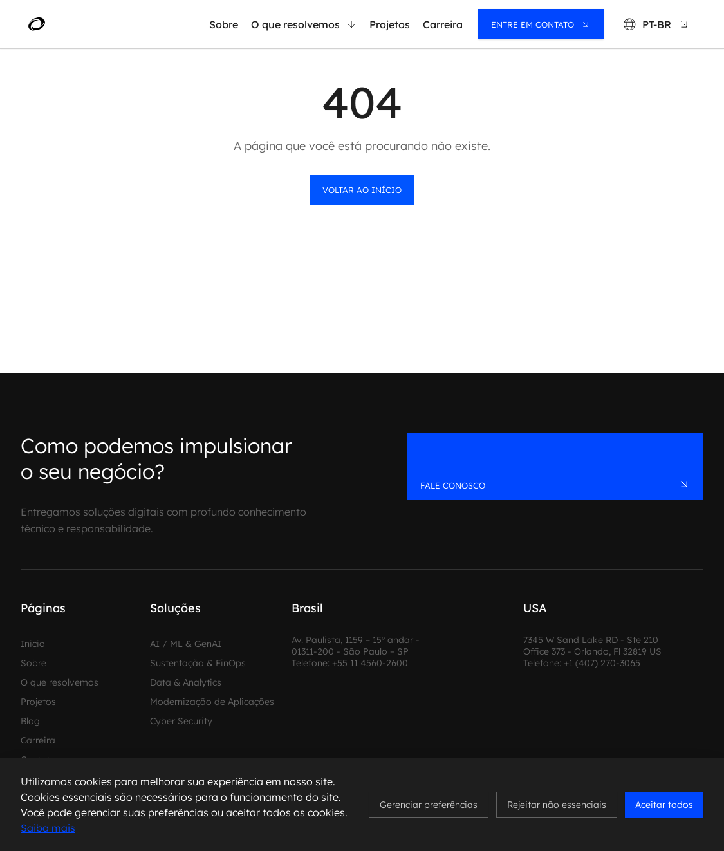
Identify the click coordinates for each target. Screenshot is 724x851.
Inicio (33, 644)
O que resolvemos (304, 24)
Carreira (443, 24)
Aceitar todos (664, 804)
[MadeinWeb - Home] (88, 24)
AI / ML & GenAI (185, 644)
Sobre (223, 24)
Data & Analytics (185, 682)
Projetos (389, 24)
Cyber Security (181, 721)
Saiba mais (48, 827)
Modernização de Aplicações (212, 701)
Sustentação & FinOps (198, 663)
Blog (30, 721)
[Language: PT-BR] (656, 24)
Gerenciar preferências (429, 804)
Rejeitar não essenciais (556, 804)
